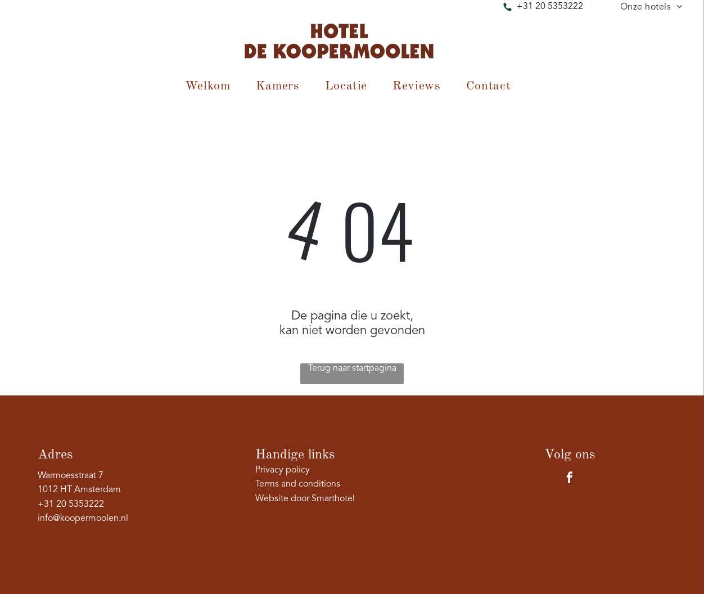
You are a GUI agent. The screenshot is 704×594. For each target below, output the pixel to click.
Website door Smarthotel (305, 498)
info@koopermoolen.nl (83, 518)
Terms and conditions (297, 484)
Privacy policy (282, 470)
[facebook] (569, 479)
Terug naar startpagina (352, 368)
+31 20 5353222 (550, 6)
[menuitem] (651, 7)
